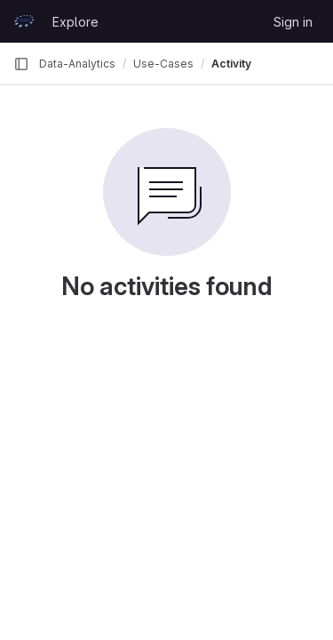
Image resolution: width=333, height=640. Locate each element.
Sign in (293, 21)
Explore (75, 21)
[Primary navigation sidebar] (21, 64)
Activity (231, 63)
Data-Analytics (77, 63)
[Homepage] (24, 21)
